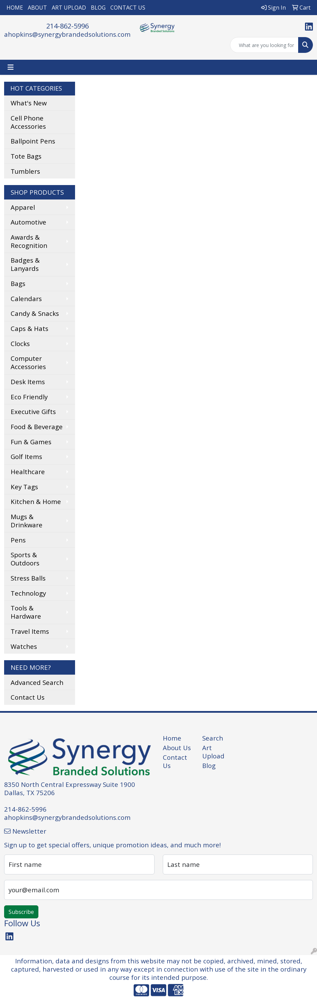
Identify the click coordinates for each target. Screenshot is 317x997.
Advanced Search (37, 682)
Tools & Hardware (26, 612)
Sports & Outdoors (25, 558)
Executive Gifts (33, 411)
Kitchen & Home (36, 501)
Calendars (26, 298)
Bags (18, 283)
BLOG (98, 7)
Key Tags (24, 486)
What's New (29, 103)
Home (172, 738)
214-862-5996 (67, 26)
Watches (24, 646)
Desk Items (28, 381)
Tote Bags (26, 156)
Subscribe (21, 912)
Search (212, 738)
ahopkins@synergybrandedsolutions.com (67, 34)
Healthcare (28, 471)
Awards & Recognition (29, 241)
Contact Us (28, 697)
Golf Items (26, 456)
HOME (15, 7)
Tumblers (25, 171)
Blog (209, 765)
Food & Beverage (37, 426)
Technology (28, 593)
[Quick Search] (264, 45)
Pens (18, 540)
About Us (177, 747)
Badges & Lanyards (25, 264)
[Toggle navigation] (10, 67)
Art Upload (213, 751)
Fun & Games (31, 441)
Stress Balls (28, 578)
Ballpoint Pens (33, 141)
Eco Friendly (29, 396)
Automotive (28, 222)
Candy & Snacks (35, 313)
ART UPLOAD (69, 7)
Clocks (20, 343)
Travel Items (30, 631)
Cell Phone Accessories (28, 122)
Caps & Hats (29, 328)
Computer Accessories (28, 362)
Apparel (23, 207)
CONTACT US (127, 7)
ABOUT (37, 7)
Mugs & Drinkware (26, 520)
